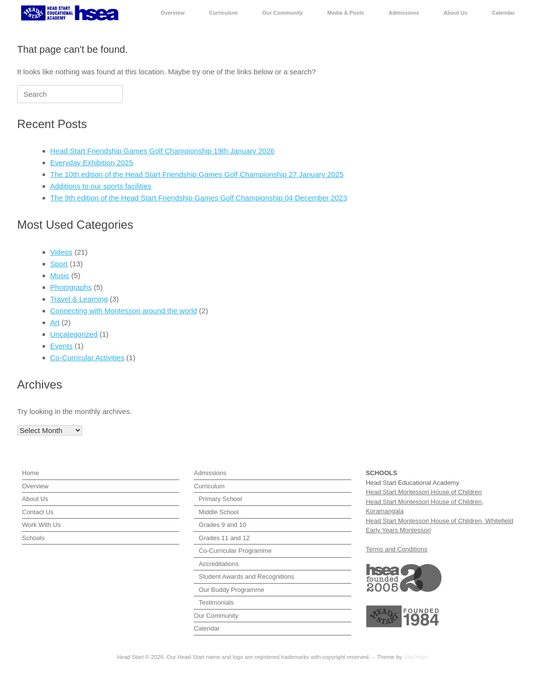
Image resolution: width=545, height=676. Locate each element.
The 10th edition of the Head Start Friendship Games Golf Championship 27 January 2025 (197, 174)
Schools (33, 538)
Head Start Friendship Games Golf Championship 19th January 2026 (162, 151)
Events (61, 346)
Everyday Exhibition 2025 (91, 162)
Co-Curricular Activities (87, 357)
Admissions (403, 13)
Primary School (220, 498)
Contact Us (37, 512)
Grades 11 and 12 (224, 538)
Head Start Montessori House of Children (424, 492)
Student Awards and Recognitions (246, 576)
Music (59, 275)
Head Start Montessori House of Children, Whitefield (439, 520)
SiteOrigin (416, 657)
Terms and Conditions (397, 549)
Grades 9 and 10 (222, 524)
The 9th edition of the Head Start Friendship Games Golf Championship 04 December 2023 (198, 198)
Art (55, 322)
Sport (59, 264)
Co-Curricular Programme (235, 550)
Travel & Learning (79, 299)
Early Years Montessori (398, 530)
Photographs (71, 287)
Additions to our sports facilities (101, 186)
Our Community (282, 13)
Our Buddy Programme (231, 589)
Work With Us (41, 524)
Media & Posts (345, 13)
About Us (456, 13)
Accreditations (219, 563)
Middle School (219, 512)
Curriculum (223, 13)
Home (30, 473)
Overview (172, 13)
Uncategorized (74, 334)
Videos (61, 252)
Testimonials (216, 602)
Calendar (503, 13)
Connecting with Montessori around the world (123, 310)
